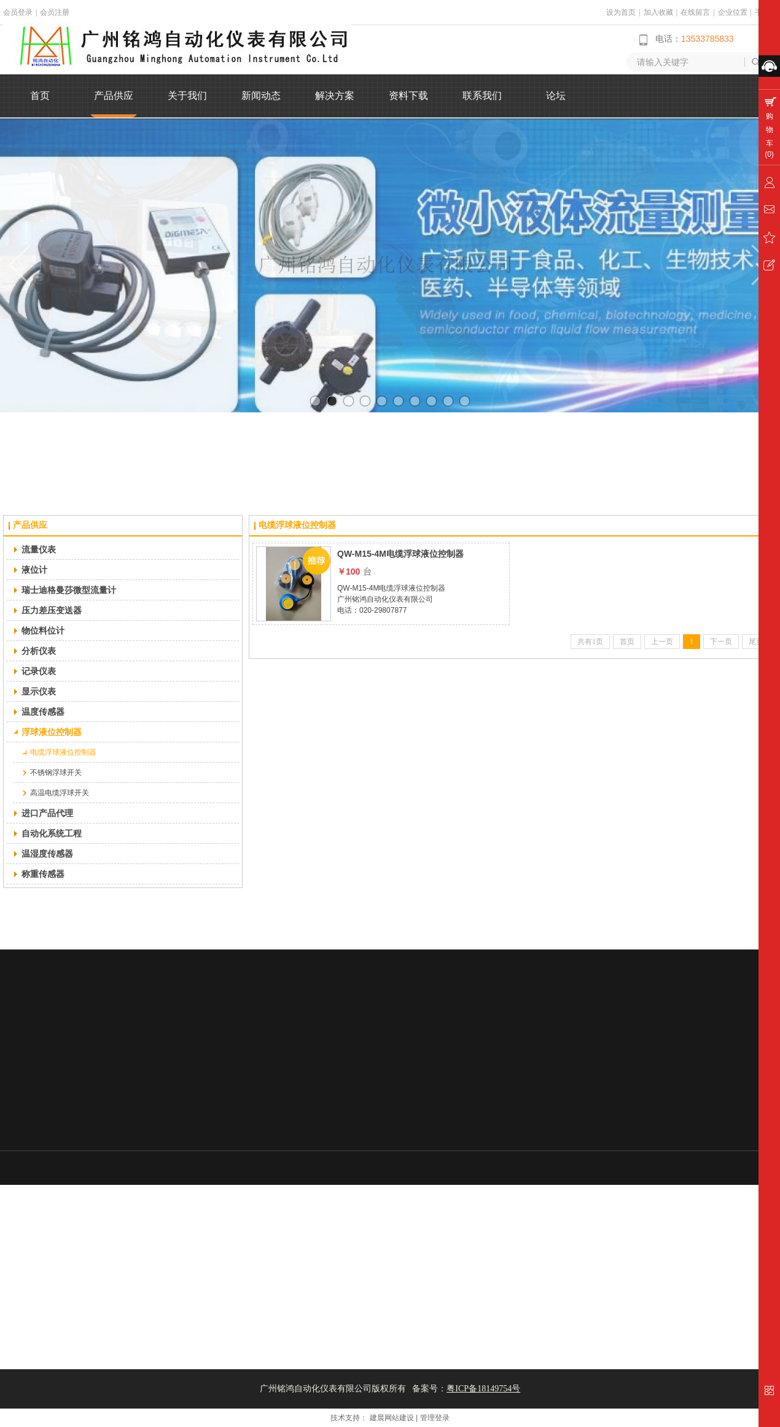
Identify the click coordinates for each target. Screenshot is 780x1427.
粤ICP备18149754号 (483, 1388)
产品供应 (30, 525)
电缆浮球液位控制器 (297, 525)
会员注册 (54, 12)
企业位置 (732, 12)
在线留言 (695, 12)
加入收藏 (658, 12)
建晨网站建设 (392, 1417)
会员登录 (18, 12)
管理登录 (435, 1417)
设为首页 (621, 12)
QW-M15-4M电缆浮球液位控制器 (400, 554)
